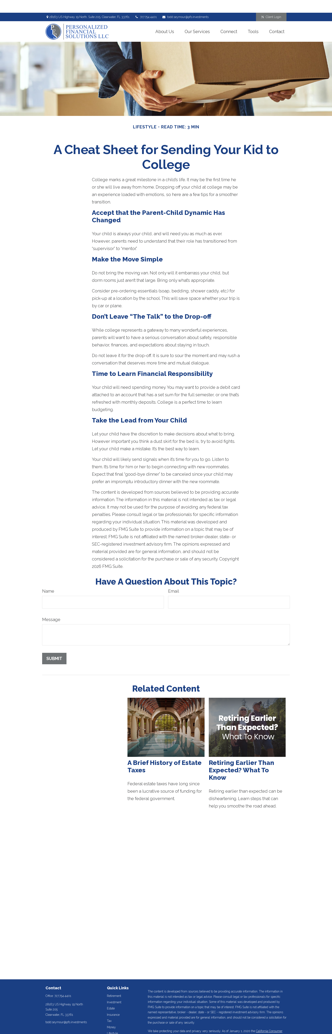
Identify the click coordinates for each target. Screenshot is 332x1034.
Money (111, 1014)
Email (173, 578)
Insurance (113, 1002)
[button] (164, 19)
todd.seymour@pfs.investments (185, 4)
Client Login (271, 4)
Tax (109, 1008)
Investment (114, 989)
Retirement (114, 983)
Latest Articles (116, 1027)
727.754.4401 (146, 4)
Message (51, 606)
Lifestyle (112, 1020)
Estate (111, 995)
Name (48, 578)
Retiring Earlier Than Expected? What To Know (241, 757)
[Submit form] (54, 646)
